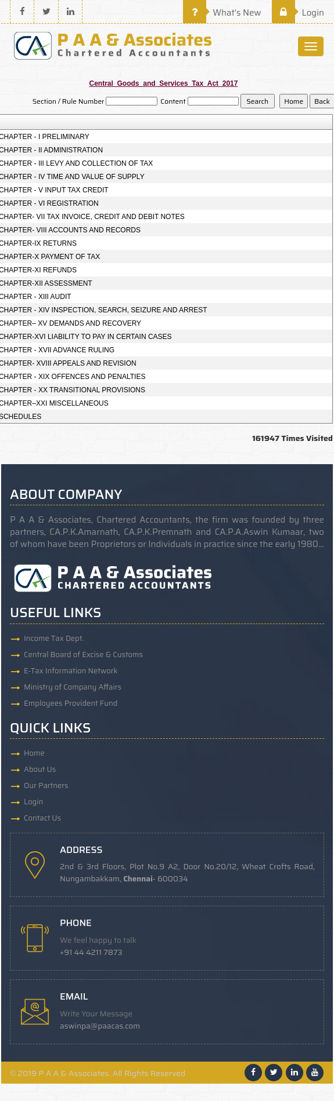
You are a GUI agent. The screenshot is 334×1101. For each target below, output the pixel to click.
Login (298, 13)
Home (34, 753)
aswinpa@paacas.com (100, 1026)
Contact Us (42, 818)
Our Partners (46, 785)
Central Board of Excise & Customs (83, 654)
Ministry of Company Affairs (72, 687)
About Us (40, 769)
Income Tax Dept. (54, 638)
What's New (222, 13)
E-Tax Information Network (71, 671)
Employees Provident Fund (70, 703)
